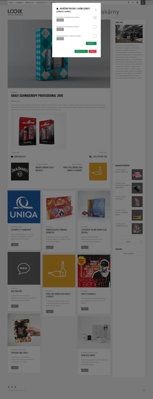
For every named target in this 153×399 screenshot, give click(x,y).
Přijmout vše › (81, 51)
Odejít (93, 51)
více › (60, 20)
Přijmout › (91, 43)
